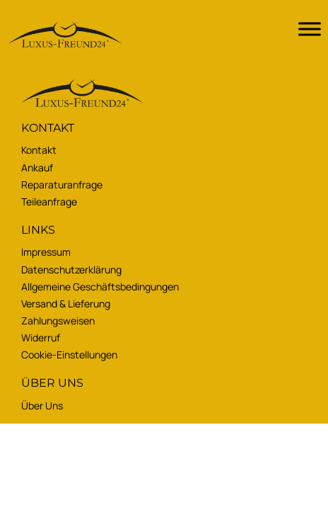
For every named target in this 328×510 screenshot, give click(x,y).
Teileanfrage (49, 201)
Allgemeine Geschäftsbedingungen (100, 286)
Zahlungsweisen (58, 320)
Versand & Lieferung (65, 303)
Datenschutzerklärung (71, 269)
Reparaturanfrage (61, 184)
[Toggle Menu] (309, 28)
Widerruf (40, 337)
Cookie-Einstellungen (69, 354)
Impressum (46, 252)
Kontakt (39, 150)
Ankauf (37, 167)
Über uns (42, 405)
